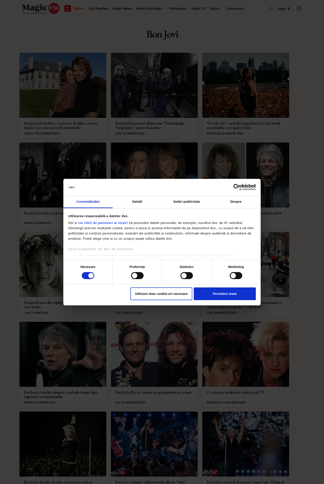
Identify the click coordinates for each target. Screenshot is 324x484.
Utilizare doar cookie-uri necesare (161, 294)
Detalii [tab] (137, 201)
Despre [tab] (236, 201)
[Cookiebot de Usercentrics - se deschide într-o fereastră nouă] (236, 187)
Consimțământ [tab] (88, 201)
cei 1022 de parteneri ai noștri (103, 223)
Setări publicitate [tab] (186, 201)
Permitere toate (225, 294)
